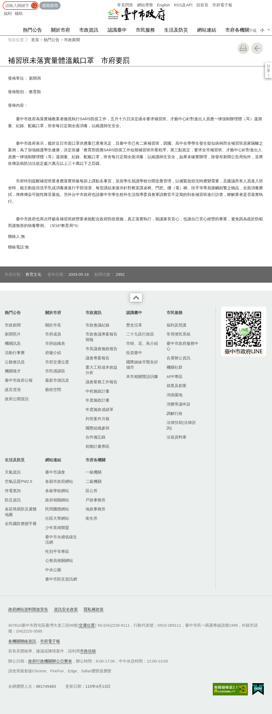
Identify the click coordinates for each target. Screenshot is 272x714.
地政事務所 (95, 509)
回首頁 (202, 5)
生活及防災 (176, 30)
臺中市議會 (55, 472)
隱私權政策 (94, 609)
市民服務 (145, 30)
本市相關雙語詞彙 (142, 376)
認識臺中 (117, 30)
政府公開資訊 (17, 399)
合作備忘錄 (95, 437)
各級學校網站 (57, 490)
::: (1, 2)
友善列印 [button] (243, 48)
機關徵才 (13, 371)
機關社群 (174, 367)
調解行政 (174, 413)
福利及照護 (176, 325)
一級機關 (93, 472)
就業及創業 (176, 385)
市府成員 (53, 334)
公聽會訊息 (15, 362)
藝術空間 (53, 389)
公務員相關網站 (59, 560)
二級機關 (93, 481)
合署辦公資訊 (178, 358)
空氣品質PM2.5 (18, 481)
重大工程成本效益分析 (101, 370)
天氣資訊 (13, 472)
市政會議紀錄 (97, 325)
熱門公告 (32, 30)
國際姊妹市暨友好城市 (142, 364)
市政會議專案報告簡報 (101, 337)
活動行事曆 (15, 352)
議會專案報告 (97, 358)
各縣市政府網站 (59, 481)
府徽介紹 (53, 352)
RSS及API (183, 5)
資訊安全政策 (66, 609)
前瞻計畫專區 (97, 446)
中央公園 (53, 569)
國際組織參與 (97, 428)
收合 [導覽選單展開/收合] (136, 297)
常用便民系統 (178, 334)
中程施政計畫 (97, 391)
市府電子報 (222, 5)
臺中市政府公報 (19, 380)
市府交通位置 (57, 362)
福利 (8, 13)
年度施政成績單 (99, 409)
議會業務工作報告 (101, 382)
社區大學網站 (57, 518)
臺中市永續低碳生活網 (61, 539)
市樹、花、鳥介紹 (142, 343)
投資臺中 (134, 352)
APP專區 (174, 376)
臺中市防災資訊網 (61, 579)
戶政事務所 (95, 500)
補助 (19, 13)
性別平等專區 (57, 551)
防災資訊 (13, 500)
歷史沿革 (134, 325)
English (163, 5)
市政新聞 (72, 39)
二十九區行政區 (140, 334)
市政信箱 (88, 651)
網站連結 (206, 30)
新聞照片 (13, 334)
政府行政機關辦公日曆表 (50, 661)
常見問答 (125, 5)
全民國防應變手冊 (21, 523)
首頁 (35, 39)
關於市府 (60, 30)
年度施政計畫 (97, 400)
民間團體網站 (57, 509)
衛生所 (91, 518)
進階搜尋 (50, 5)
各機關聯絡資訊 (22, 641)
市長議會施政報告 (101, 348)
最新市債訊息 (57, 380)
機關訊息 (13, 343)
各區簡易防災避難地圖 (21, 512)
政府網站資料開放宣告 (28, 609)
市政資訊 (88, 30)
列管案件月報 (97, 418)
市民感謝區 (55, 371)
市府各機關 (237, 30)
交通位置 (87, 625)
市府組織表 (55, 343)
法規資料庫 (176, 437)
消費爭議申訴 (178, 404)
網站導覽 (145, 5)
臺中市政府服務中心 (182, 346)
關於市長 (53, 325)
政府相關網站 (57, 500)
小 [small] (262, 30)
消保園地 (174, 395)
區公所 (91, 490)
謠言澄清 (13, 389)
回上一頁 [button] (257, 48)
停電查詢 (13, 490)
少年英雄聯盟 (57, 527)
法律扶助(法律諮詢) (181, 425)
